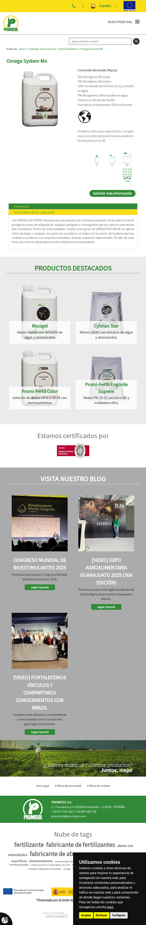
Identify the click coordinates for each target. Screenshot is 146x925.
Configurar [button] (119, 915)
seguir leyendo (40, 587)
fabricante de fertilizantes (80, 845)
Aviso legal (42, 786)
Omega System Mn (91, 49)
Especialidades (68, 49)
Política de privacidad (68, 786)
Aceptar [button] (86, 915)
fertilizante (29, 845)
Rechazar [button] (102, 915)
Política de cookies (98, 786)
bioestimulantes (41, 861)
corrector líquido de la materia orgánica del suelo (50, 865)
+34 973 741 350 (62, 811)
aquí (110, 907)
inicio (22, 49)
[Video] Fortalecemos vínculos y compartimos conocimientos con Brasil (39, 692)
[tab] (73, 206)
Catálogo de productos (42, 49)
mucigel (66, 869)
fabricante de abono (56, 854)
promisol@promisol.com (68, 816)
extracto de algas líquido (65, 861)
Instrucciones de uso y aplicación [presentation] (34, 212)
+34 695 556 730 (85, 811)
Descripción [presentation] (21, 206)
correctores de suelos (18, 864)
